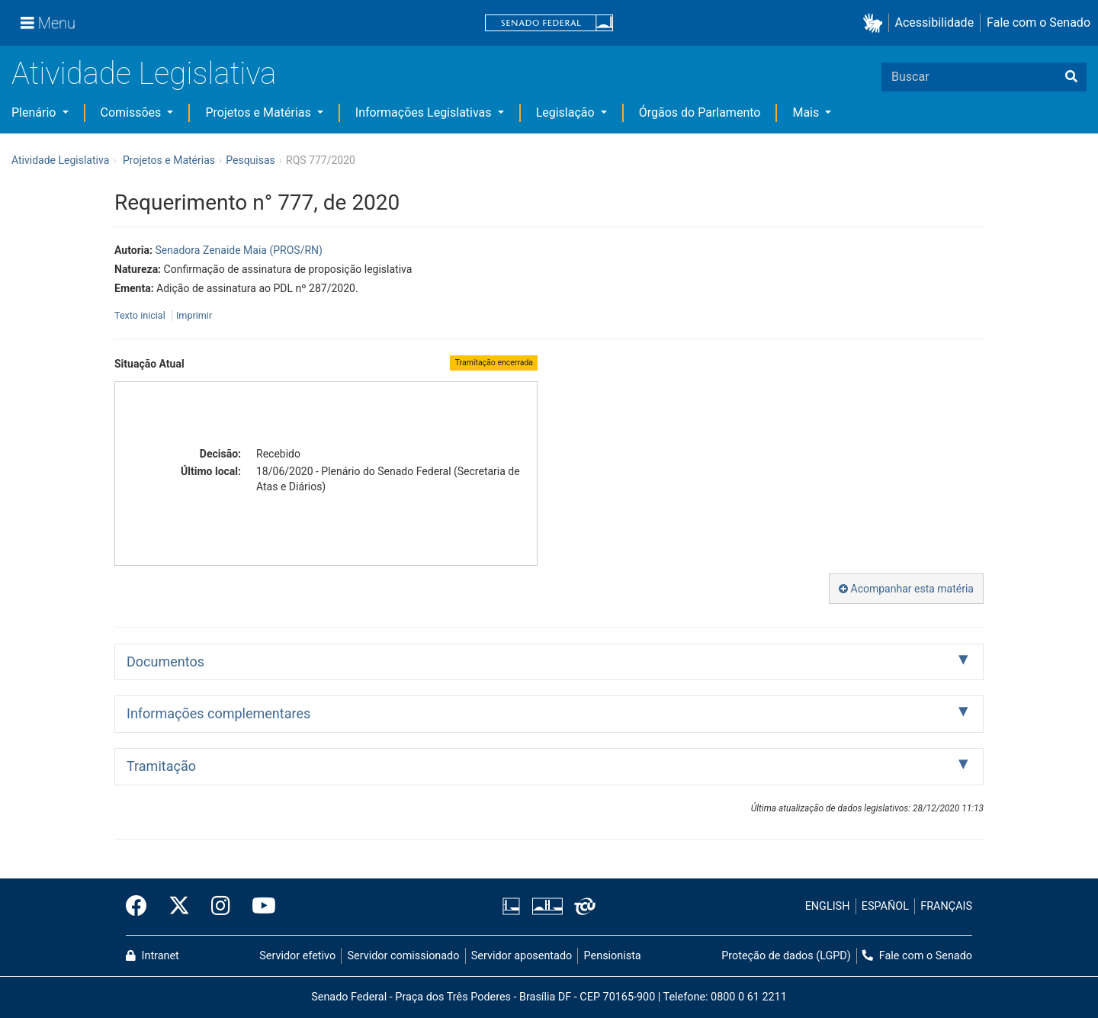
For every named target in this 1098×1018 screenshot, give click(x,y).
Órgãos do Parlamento (700, 112)
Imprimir (194, 315)
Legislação (567, 112)
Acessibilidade (934, 22)
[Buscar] (1071, 77)
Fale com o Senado (1038, 22)
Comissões (133, 112)
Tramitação (161, 766)
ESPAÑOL (885, 906)
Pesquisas (250, 160)
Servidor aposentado (521, 955)
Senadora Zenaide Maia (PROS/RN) (239, 250)
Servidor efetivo (297, 955)
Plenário (35, 112)
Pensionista (612, 955)
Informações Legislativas (425, 112)
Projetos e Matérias (259, 112)
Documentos (165, 662)
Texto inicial (141, 315)
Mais (807, 112)
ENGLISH (827, 906)
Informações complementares (218, 713)
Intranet (152, 955)
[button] (875, 23)
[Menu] (48, 23)
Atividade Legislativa (143, 74)
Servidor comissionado (404, 955)
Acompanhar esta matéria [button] (906, 589)
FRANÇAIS (946, 906)
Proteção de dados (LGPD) (786, 955)
